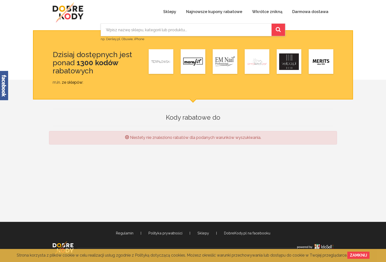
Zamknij (358, 255)
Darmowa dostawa (310, 11)
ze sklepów (72, 82)
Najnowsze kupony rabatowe (214, 11)
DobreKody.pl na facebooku (247, 233)
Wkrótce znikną (267, 11)
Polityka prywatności (165, 233)
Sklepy (169, 11)
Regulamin (124, 233)
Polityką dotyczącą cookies (160, 255)
